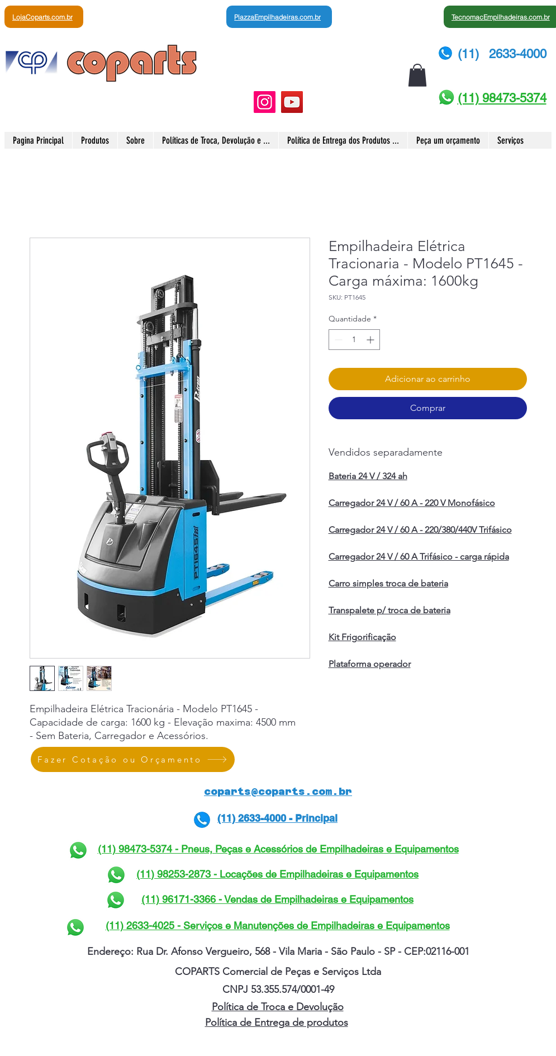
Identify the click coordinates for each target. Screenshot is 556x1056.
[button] (417, 75)
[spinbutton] (354, 339)
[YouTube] (292, 102)
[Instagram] (264, 102)
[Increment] (371, 339)
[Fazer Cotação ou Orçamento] (133, 759)
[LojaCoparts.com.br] (43, 17)
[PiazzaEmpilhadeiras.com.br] (279, 17)
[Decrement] (337, 339)
